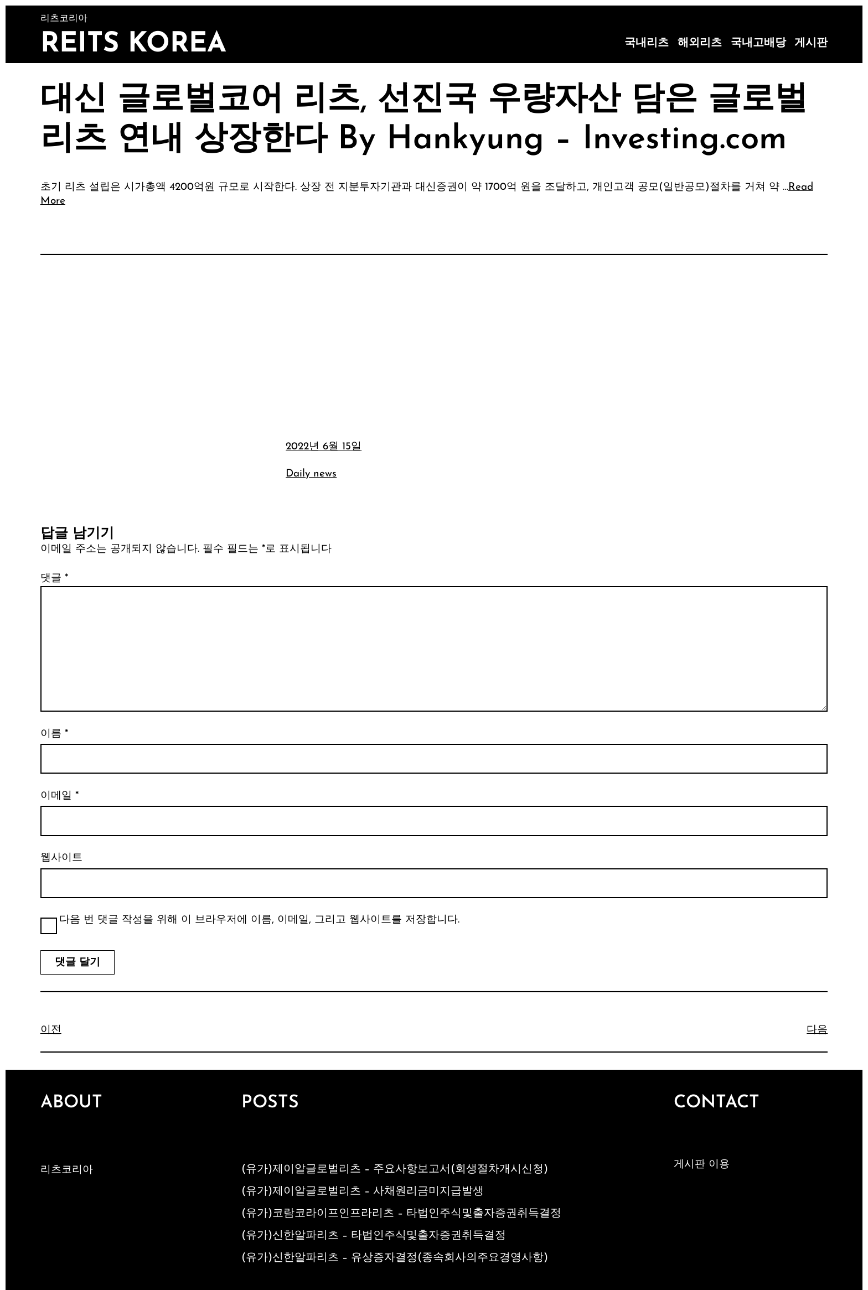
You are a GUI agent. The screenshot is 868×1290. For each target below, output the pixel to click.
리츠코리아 (66, 1170)
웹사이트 (61, 858)
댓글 (54, 578)
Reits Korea (133, 44)
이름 (54, 734)
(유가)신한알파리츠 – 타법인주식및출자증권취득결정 (373, 1235)
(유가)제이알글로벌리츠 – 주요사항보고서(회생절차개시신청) (394, 1169)
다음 (817, 1030)
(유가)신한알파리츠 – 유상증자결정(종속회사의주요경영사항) (394, 1257)
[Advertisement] (434, 345)
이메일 (59, 796)
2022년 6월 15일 (323, 447)
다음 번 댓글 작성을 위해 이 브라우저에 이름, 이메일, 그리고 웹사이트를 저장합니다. (259, 920)
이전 (50, 1030)
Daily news (311, 474)
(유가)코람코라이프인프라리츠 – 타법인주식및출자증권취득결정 (401, 1213)
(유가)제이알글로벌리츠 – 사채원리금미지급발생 (362, 1191)
